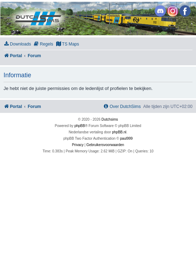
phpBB (80, 126)
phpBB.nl (119, 132)
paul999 (126, 138)
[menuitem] (17, 44)
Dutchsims (109, 119)
